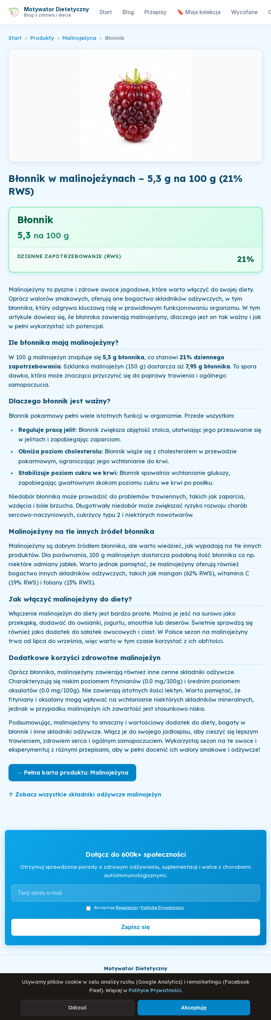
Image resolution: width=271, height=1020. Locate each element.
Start (106, 12)
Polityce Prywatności (155, 990)
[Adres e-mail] (135, 893)
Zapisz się (135, 927)
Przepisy (155, 12)
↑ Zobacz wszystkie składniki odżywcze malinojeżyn (84, 794)
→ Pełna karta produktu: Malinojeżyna (72, 772)
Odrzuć (77, 1007)
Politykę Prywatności (162, 907)
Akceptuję (194, 1007)
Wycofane (244, 12)
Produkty (42, 38)
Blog (128, 12)
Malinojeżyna (79, 38)
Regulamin (127, 907)
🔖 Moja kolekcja (199, 12)
